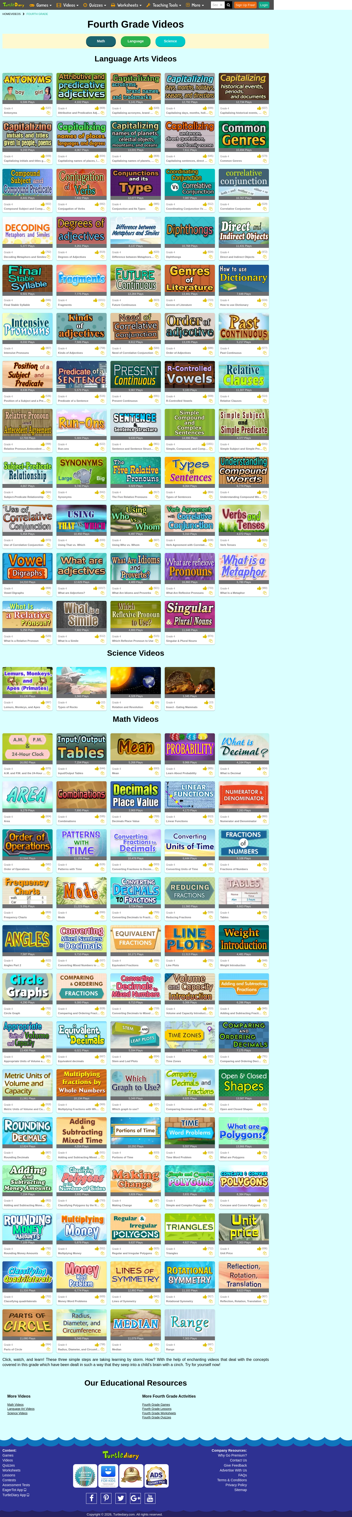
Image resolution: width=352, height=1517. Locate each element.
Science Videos (135, 653)
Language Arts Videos (136, 58)
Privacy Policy (236, 1485)
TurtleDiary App (15, 1495)
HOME (6, 13)
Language (136, 41)
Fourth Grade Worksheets (159, 1413)
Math (101, 41)
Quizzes (8, 1465)
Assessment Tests (16, 1485)
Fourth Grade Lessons (156, 1409)
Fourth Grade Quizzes (156, 1417)
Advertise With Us (233, 1470)
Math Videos (136, 719)
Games (7, 1455)
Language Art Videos (20, 1409)
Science (170, 41)
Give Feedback (235, 1465)
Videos (7, 1460)
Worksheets (11, 1470)
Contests (9, 1480)
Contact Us (238, 1460)
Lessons (8, 1475)
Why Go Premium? (232, 1455)
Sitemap (240, 1490)
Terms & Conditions (232, 1480)
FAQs (242, 1475)
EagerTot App (14, 1490)
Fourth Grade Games (156, 1404)
